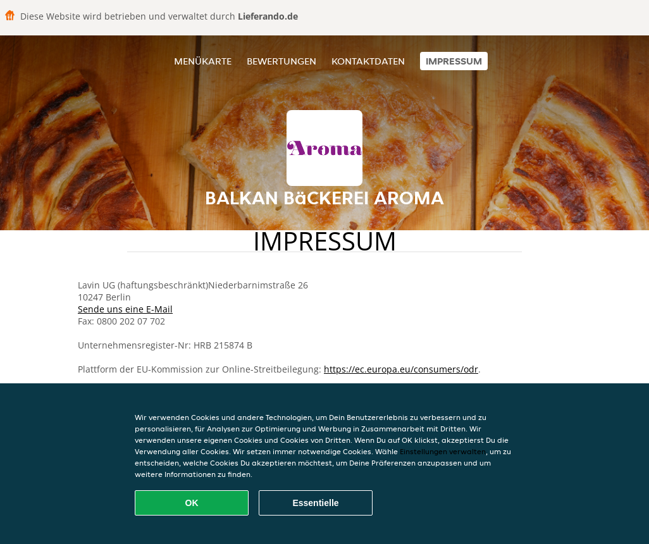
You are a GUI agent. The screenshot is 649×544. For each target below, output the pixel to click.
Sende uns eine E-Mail (125, 309)
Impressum (454, 61)
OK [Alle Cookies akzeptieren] (192, 503)
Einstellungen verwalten (443, 451)
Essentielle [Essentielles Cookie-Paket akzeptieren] (315, 503)
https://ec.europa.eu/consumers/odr (401, 369)
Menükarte (203, 61)
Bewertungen (281, 61)
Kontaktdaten (368, 61)
